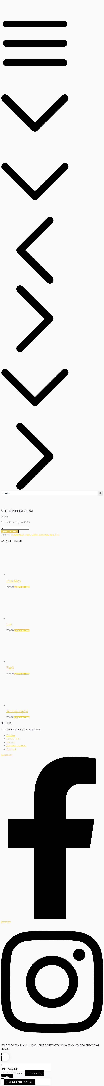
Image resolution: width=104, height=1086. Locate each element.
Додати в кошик (9, 531)
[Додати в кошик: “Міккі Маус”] (21, 587)
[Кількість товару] (15, 528)
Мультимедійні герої (21, 534)
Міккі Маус (13, 580)
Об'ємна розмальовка (43, 534)
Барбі (10, 667)
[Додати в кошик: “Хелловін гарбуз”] (21, 717)
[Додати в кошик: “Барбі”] (21, 674)
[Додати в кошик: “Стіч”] (21, 630)
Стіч (57, 534)
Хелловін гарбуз (17, 711)
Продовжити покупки (19, 1081)
